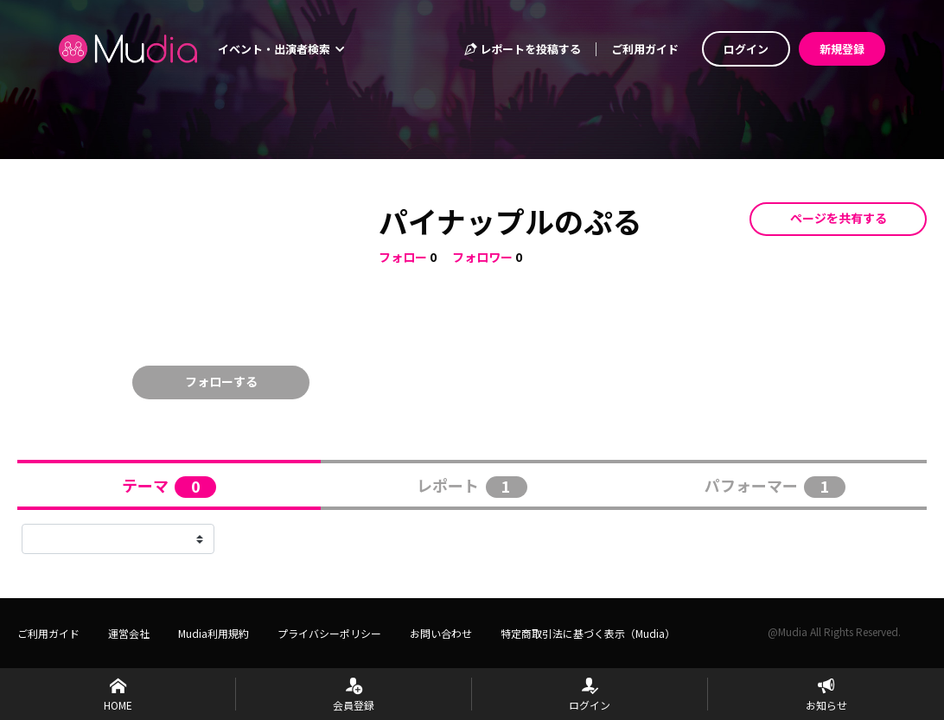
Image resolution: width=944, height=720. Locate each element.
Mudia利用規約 (213, 633)
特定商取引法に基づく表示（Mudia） (588, 633)
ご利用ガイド (645, 49)
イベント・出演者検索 (281, 49)
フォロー (403, 256)
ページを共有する (838, 217)
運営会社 (129, 633)
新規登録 (842, 49)
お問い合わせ (441, 633)
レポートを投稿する (522, 49)
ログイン (746, 49)
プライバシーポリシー (329, 633)
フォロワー (482, 256)
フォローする (221, 381)
